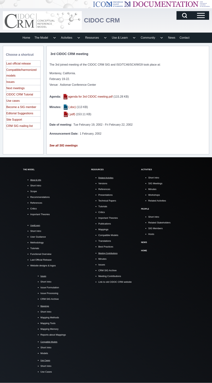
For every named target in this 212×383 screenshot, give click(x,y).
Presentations (105, 194)
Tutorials (34, 248)
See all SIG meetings (64, 145)
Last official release (18, 63)
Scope (33, 191)
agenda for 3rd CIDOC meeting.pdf (90, 96)
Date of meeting (60, 124)
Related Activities (157, 200)
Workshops (154, 194)
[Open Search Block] (184, 15)
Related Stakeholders (159, 222)
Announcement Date (63, 133)
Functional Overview (40, 254)
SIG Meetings (155, 183)
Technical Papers (107, 200)
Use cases (13, 100)
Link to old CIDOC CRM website (115, 282)
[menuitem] (26, 38)
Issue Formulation (50, 287)
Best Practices (105, 246)
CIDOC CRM (102, 20)
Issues (10, 81)
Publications (104, 223)
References (36, 202)
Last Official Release (41, 259)
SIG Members (155, 228)
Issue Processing (49, 293)
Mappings (103, 229)
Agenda (55, 96)
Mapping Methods (50, 317)
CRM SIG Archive (50, 299)
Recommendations (40, 197)
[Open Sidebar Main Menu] (201, 15)
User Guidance (38, 236)
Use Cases (46, 371)
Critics (33, 208)
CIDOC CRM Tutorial (19, 94)
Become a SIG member (21, 107)
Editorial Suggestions (19, 113)
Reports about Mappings (53, 334)
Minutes (55, 107)
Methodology (37, 242)
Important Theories (40, 214)
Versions (102, 183)
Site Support (14, 119)
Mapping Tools (48, 323)
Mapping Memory (49, 329)
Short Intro (35, 185)
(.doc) (72, 107)
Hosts (151, 234)
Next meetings (15, 88)
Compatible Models (108, 235)
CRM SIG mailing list (19, 125)
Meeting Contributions (109, 276)
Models (44, 353)
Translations (104, 240)
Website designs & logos (43, 265)
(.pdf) (72, 114)
